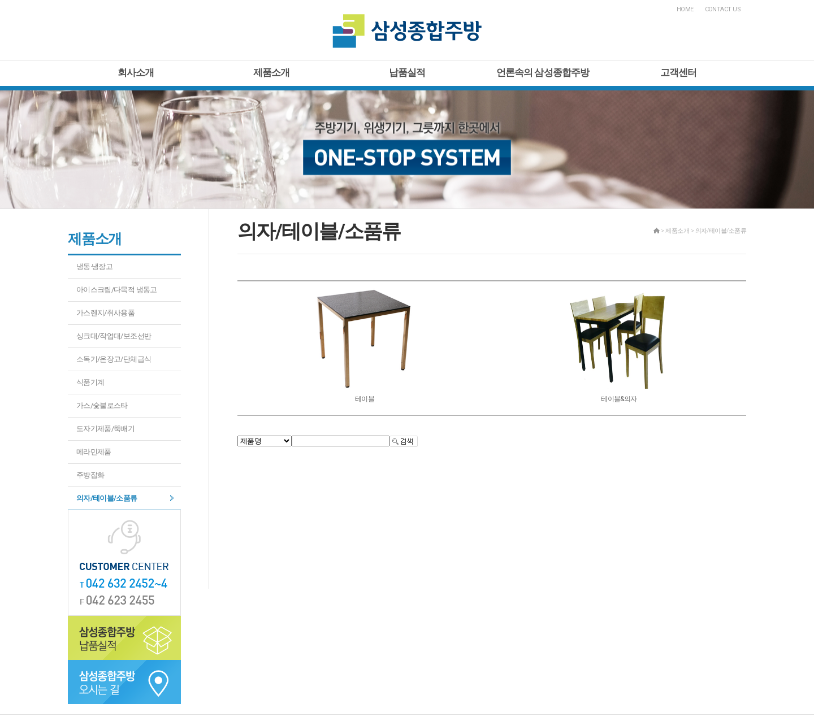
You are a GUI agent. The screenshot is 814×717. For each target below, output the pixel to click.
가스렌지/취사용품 (105, 312)
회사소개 (136, 72)
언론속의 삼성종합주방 (543, 72)
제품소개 (271, 72)
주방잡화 (90, 475)
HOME (685, 9)
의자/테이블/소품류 (106, 498)
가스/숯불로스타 (102, 405)
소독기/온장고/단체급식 (113, 359)
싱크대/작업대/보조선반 (113, 336)
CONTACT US (723, 9)
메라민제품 (93, 451)
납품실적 (407, 72)
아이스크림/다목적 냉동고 (116, 289)
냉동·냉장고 (94, 266)
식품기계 (90, 382)
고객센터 (678, 72)
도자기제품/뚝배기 (105, 428)
